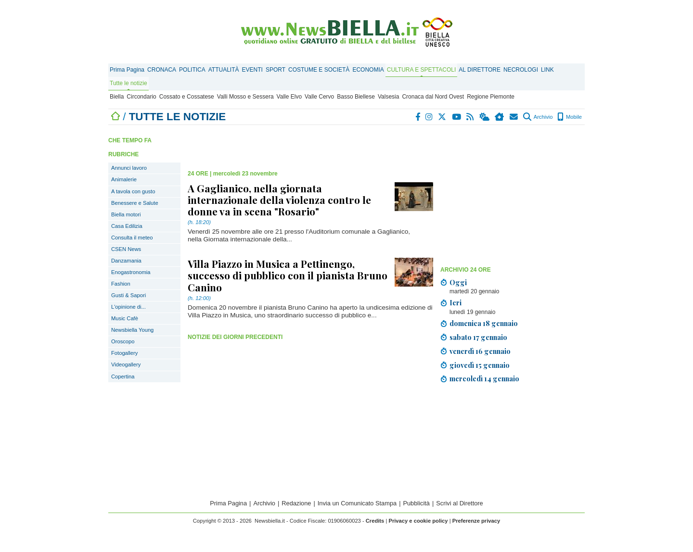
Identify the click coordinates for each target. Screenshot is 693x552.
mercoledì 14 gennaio (484, 378)
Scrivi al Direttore (459, 503)
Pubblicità (416, 503)
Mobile (569, 117)
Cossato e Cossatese (186, 96)
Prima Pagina (127, 69)
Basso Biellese (356, 96)
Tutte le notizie (128, 83)
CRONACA (161, 69)
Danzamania (126, 260)
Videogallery (126, 364)
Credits (375, 521)
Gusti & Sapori (128, 295)
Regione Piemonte (490, 96)
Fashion (120, 284)
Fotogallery (124, 353)
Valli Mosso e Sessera (245, 96)
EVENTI (252, 69)
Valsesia (388, 96)
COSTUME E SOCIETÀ (318, 69)
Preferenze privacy (476, 521)
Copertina (123, 376)
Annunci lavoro (129, 168)
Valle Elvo (289, 96)
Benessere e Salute (134, 203)
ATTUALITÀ (223, 69)
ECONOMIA (368, 69)
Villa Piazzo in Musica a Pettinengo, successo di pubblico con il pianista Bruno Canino (287, 275)
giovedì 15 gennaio (479, 365)
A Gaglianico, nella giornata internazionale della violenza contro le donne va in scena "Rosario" (279, 199)
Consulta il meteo (132, 237)
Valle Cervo (319, 96)
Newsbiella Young (132, 330)
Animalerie (124, 179)
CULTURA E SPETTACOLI (421, 69)
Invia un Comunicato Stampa (357, 503)
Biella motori (126, 214)
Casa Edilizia (126, 226)
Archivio (537, 117)
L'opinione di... (128, 307)
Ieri (455, 302)
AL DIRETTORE (479, 69)
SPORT (275, 69)
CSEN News (126, 249)
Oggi (458, 282)
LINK (547, 69)
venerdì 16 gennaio (480, 351)
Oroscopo (123, 341)
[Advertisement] (512, 195)
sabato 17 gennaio (478, 337)
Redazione (296, 503)
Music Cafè (124, 318)
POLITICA (192, 69)
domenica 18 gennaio (483, 323)
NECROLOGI (520, 69)
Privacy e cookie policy (418, 521)
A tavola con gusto (133, 191)
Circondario (141, 96)
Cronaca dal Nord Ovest (433, 96)
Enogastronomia (130, 272)
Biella (117, 96)
